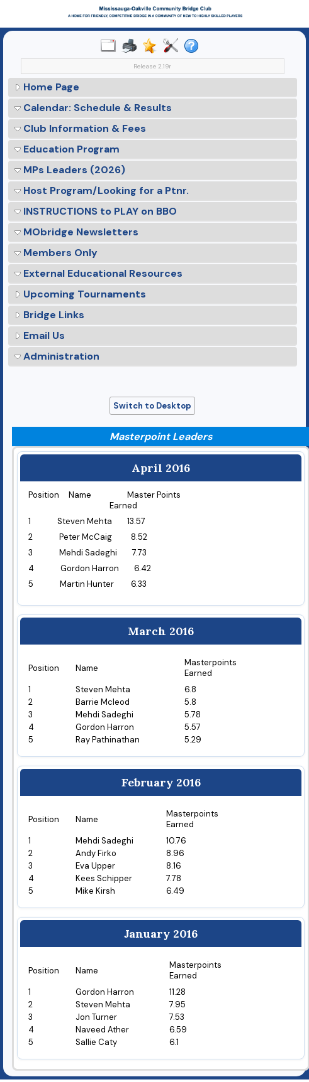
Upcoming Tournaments (80, 294)
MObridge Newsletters (76, 231)
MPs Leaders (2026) (69, 169)
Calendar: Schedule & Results (93, 107)
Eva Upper (95, 865)
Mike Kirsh (95, 891)
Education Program (67, 149)
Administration (56, 356)
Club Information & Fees (80, 128)
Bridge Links (49, 314)
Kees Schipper (104, 878)
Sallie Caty (96, 1042)
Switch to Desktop (152, 405)
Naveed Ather (102, 1029)
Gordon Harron (105, 992)
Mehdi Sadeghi (104, 840)
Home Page (46, 87)
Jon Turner (96, 1017)
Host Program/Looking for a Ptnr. (101, 190)
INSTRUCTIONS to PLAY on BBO (95, 211)
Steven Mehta (103, 1004)
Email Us (39, 335)
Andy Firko (96, 853)
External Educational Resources (98, 273)
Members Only (56, 252)
